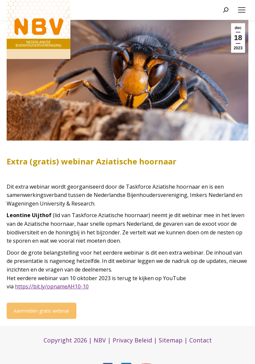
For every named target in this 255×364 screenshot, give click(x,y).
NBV (100, 340)
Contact (200, 340)
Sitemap (171, 340)
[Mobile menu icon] (241, 10)
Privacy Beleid (132, 340)
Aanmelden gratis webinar (41, 311)
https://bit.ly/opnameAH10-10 (52, 286)
